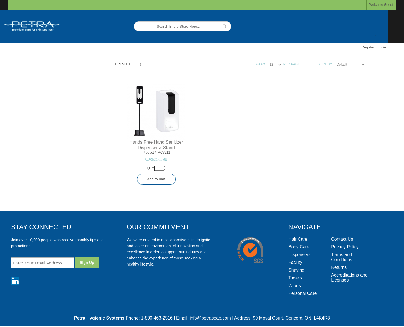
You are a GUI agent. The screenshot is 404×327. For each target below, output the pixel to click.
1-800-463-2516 (157, 318)
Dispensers (299, 254)
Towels (295, 277)
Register (368, 47)
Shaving (296, 270)
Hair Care (297, 239)
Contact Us (342, 239)
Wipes (294, 285)
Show (260, 64)
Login (382, 47)
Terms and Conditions (341, 257)
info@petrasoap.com (210, 318)
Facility (295, 262)
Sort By (325, 64)
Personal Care (302, 293)
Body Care (298, 246)
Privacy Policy (345, 246)
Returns (339, 267)
